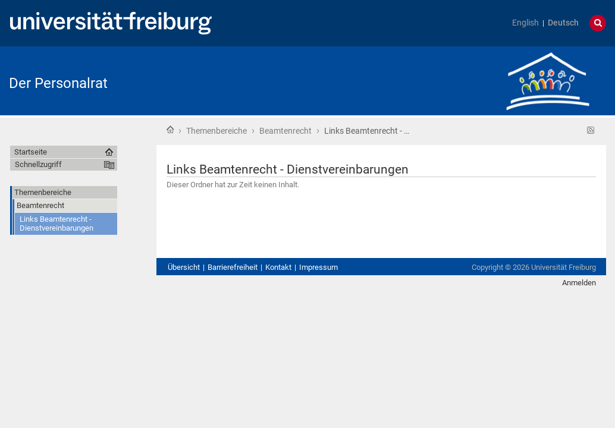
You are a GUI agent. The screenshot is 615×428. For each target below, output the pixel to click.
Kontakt (278, 267)
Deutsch (563, 23)
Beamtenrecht (285, 131)
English (525, 23)
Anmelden (579, 282)
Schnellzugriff (38, 164)
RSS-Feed (591, 130)
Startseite (170, 129)
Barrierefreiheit (233, 267)
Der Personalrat (58, 83)
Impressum (318, 267)
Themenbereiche (216, 131)
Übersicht (184, 267)
